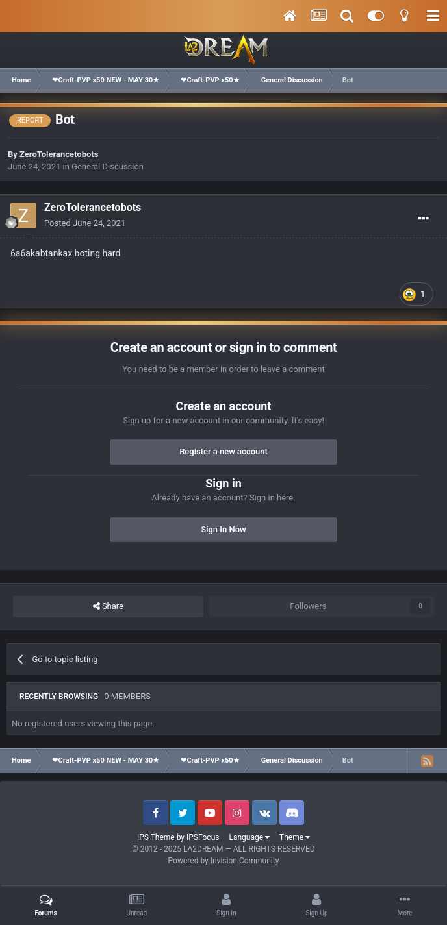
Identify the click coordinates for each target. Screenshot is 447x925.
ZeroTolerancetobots (58, 154)
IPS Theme (156, 837)
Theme (294, 837)
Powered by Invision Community (223, 860)
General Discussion (107, 166)
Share (108, 606)
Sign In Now (223, 529)
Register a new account (223, 451)
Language (249, 837)
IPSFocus (202, 837)
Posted (84, 223)
